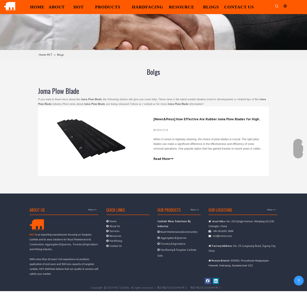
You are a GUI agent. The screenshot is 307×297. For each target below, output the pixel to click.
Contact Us (114, 246)
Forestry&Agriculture (85, 244)
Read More (163, 159)
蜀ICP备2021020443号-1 (172, 287)
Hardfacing (114, 241)
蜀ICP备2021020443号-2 (205, 287)
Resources (113, 236)
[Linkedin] (216, 281)
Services (112, 231)
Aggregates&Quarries (58, 244)
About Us (113, 226)
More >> (92, 210)
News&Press (164, 119)
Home (111, 221)
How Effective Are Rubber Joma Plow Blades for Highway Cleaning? (228, 119)
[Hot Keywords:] (276, 6)
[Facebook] (208, 281)
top (299, 280)
